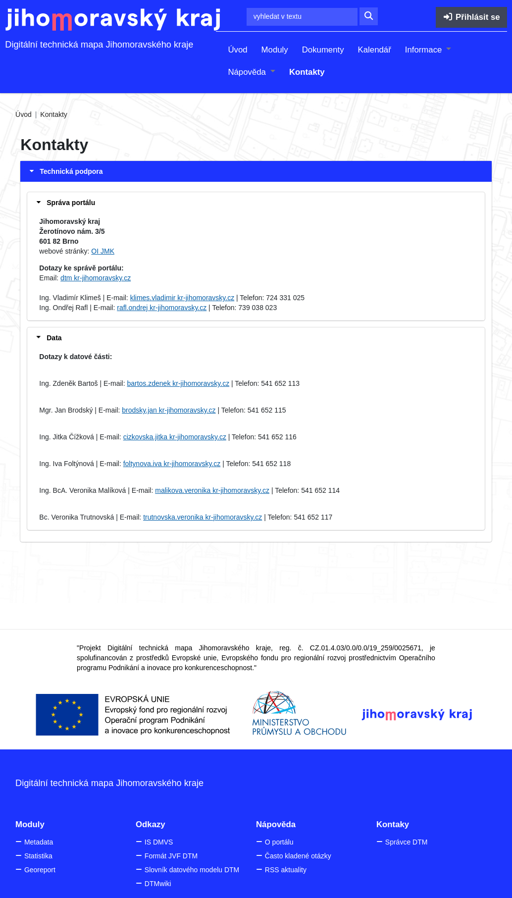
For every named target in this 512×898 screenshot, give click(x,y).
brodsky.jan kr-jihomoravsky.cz (168, 410)
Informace (424, 49)
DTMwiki (158, 884)
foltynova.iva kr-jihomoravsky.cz (172, 464)
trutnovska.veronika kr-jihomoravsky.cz (202, 517)
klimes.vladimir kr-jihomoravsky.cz (182, 298)
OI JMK (102, 251)
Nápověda (248, 72)
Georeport (39, 870)
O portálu (279, 842)
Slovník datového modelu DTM (192, 870)
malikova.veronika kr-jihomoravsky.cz (212, 490)
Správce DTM (406, 842)
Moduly (274, 49)
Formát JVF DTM (171, 856)
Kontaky (392, 824)
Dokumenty (323, 49)
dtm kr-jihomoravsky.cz (95, 278)
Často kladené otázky (298, 856)
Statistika (38, 856)
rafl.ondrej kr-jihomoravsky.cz (161, 308)
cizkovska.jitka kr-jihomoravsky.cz (174, 437)
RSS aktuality (286, 870)
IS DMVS (159, 842)
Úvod (237, 49)
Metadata (38, 842)
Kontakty (307, 72)
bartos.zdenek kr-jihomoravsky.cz (178, 383)
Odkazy (150, 824)
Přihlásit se (471, 17)
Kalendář (374, 49)
